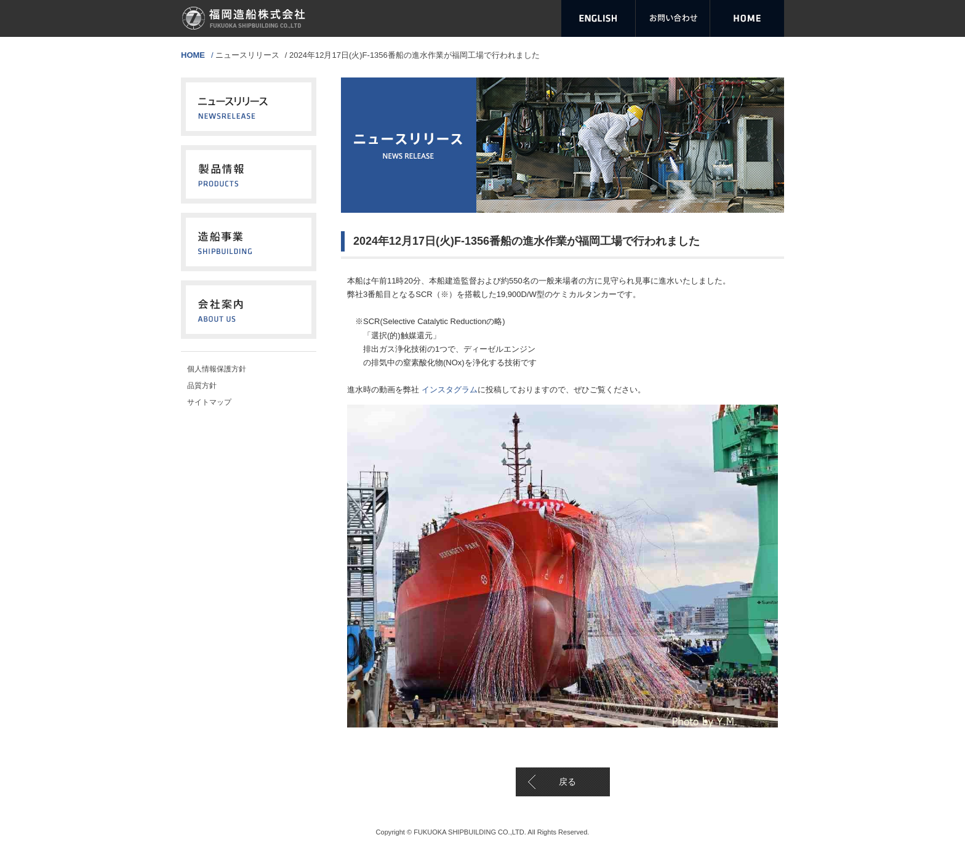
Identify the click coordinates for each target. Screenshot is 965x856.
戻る (567, 782)
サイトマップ (209, 402)
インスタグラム (448, 389)
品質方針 (202, 385)
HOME (193, 55)
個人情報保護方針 (216, 369)
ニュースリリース (247, 55)
